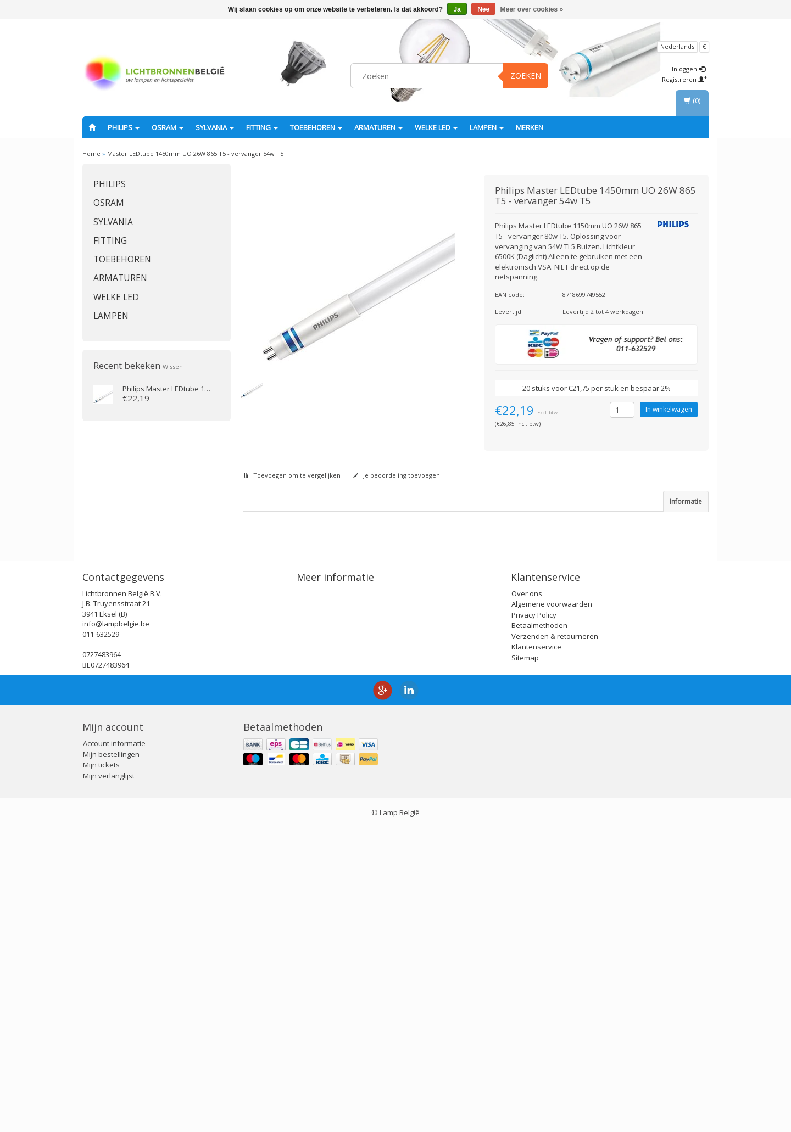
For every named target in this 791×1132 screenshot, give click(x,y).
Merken (529, 127)
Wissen (173, 366)
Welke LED (436, 127)
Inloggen (688, 69)
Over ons (526, 898)
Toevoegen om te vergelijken (292, 475)
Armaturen (378, 127)
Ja (456, 9)
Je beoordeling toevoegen (396, 475)
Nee (483, 9)
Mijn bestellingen (111, 1058)
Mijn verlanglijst (109, 1080)
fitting (262, 127)
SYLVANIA (215, 127)
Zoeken (525, 75)
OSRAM (167, 127)
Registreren (684, 79)
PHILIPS (124, 127)
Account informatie (114, 1047)
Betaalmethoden (539, 929)
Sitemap (525, 962)
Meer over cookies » (532, 9)
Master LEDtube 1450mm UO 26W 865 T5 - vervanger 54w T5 (195, 153)
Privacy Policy (533, 919)
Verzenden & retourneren (554, 940)
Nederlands (677, 46)
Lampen (487, 127)
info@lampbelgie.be (115, 928)
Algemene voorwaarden (551, 908)
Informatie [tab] (686, 501)
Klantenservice (536, 951)
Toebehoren (316, 127)
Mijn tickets (101, 1069)
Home (91, 153)
